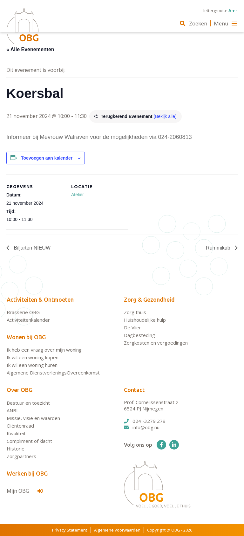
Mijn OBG (25, 490)
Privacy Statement (69, 530)
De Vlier (132, 327)
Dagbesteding (139, 335)
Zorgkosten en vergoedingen (156, 343)
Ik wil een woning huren (32, 365)
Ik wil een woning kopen (32, 357)
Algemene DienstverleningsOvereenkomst (53, 372)
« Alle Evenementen (30, 49)
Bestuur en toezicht (28, 403)
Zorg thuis (135, 312)
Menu (225, 23)
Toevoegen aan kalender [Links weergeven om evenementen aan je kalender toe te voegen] (46, 158)
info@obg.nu (141, 427)
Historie (15, 448)
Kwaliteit (16, 433)
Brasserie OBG (23, 312)
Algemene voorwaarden (117, 530)
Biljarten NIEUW (31, 248)
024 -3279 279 (145, 421)
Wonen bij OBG (26, 337)
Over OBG (19, 390)
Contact (134, 390)
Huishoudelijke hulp (145, 320)
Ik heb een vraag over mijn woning (44, 350)
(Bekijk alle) (164, 116)
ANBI (12, 410)
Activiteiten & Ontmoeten (40, 299)
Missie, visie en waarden (33, 418)
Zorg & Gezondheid (149, 299)
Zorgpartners (21, 456)
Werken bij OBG (27, 473)
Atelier (77, 194)
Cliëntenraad (20, 426)
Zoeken (193, 23)
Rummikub (219, 248)
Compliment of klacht (29, 441)
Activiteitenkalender (28, 320)
